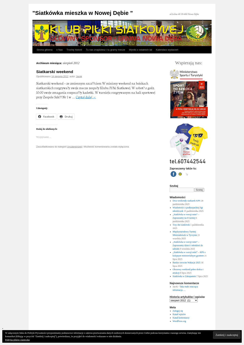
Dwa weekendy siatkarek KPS (187, 200)
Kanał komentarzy (181, 317)
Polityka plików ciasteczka (17, 340)
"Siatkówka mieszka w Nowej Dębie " (82, 13)
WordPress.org (179, 321)
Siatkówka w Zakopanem (184, 276)
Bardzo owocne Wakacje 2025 (187, 262)
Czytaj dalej (86, 97)
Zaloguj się (178, 311)
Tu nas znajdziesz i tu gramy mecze (105, 49)
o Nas (59, 49)
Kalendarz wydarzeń (167, 49)
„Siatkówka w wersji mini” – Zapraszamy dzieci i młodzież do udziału (188, 245)
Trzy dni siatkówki (181, 224)
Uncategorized (74, 146)
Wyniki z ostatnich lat (140, 49)
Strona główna (44, 49)
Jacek (79, 76)
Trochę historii (74, 49)
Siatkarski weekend (54, 71)
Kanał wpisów (179, 314)
